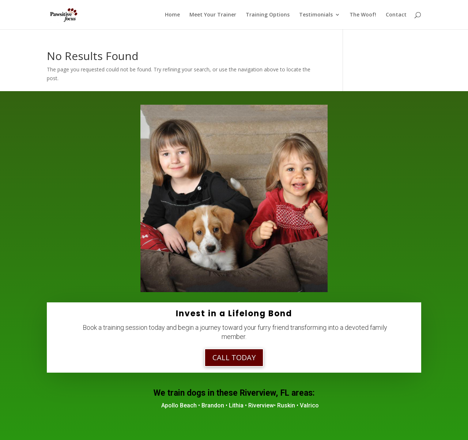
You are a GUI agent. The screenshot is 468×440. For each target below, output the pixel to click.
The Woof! (363, 15)
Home (172, 15)
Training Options (268, 15)
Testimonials (316, 15)
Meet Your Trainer (212, 15)
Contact (396, 15)
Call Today (234, 357)
